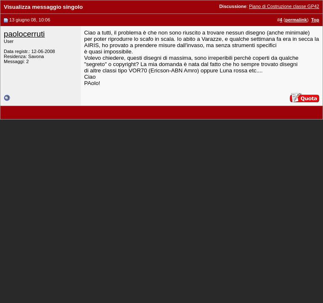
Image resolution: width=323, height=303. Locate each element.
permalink (296, 19)
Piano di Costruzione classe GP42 (284, 6)
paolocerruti (24, 33)
